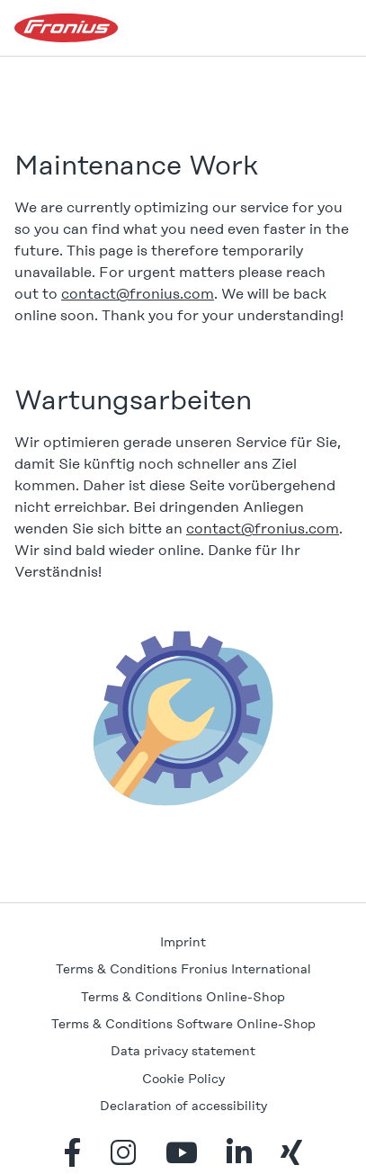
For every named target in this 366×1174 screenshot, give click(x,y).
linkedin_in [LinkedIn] (239, 1152)
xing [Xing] (291, 1152)
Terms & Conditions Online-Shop (183, 997)
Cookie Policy (183, 1078)
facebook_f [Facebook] (72, 1152)
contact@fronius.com (137, 293)
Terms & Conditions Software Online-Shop (183, 1024)
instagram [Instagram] (123, 1152)
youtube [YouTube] (181, 1152)
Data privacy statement (183, 1051)
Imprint (183, 942)
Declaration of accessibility (183, 1105)
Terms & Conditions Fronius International (183, 969)
